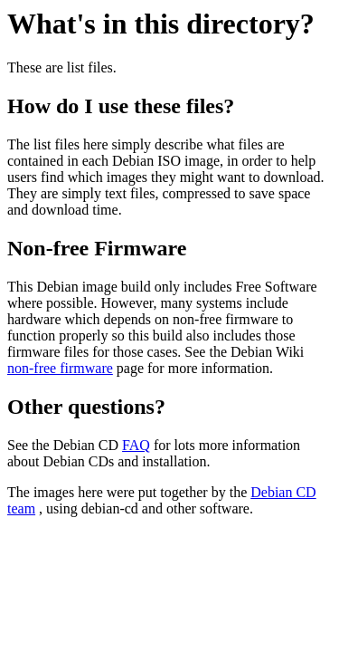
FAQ (136, 445)
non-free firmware (60, 368)
